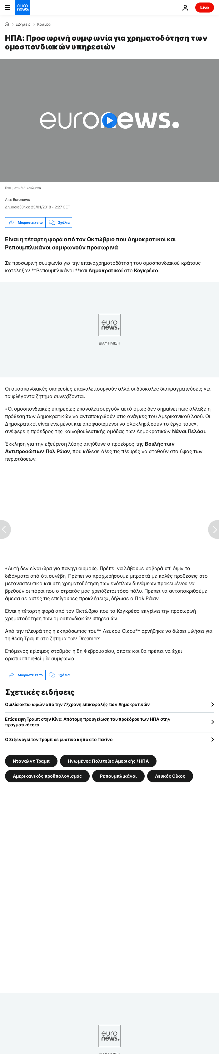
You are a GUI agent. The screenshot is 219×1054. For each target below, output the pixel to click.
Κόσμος (44, 24)
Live (204, 7)
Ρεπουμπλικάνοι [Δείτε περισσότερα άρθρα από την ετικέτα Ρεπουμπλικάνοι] (118, 776)
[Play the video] (109, 120)
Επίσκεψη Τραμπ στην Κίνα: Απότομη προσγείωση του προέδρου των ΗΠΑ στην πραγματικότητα (87, 721)
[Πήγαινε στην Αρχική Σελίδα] (22, 7)
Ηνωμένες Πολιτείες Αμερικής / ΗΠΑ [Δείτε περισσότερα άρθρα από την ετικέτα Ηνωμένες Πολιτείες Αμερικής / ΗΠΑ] (108, 761)
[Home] (7, 24)
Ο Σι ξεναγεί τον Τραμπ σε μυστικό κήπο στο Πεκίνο (58, 739)
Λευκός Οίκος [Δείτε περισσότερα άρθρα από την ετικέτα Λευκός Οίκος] (170, 776)
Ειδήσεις (23, 24)
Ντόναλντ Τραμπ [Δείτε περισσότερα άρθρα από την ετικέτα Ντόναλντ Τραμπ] (31, 761)
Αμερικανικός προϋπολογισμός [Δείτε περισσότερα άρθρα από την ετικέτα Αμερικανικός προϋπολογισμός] (47, 776)
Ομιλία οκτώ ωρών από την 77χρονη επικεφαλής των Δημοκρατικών (77, 704)
